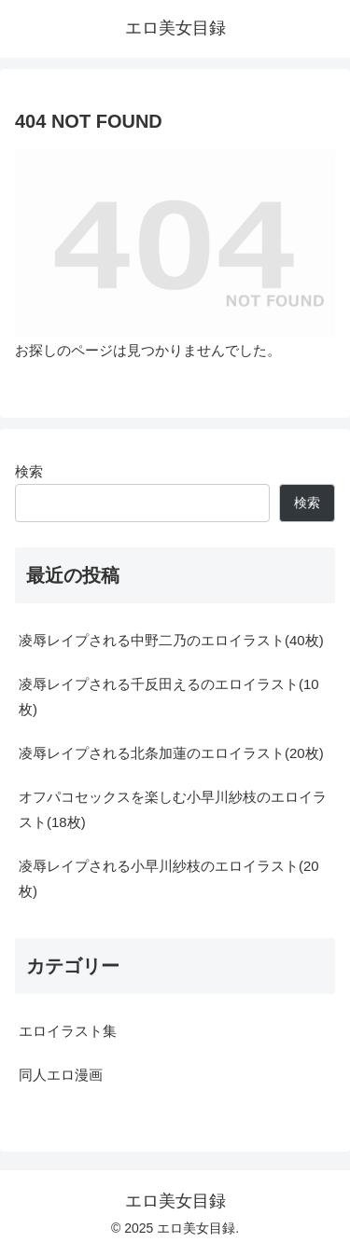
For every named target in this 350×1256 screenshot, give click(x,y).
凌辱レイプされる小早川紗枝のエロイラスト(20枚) (169, 878)
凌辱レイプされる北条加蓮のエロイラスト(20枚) (171, 753)
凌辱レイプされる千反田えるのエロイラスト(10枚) (169, 696)
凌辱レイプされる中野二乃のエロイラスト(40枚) (171, 640)
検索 (29, 471)
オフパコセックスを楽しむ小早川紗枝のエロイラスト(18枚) (173, 809)
